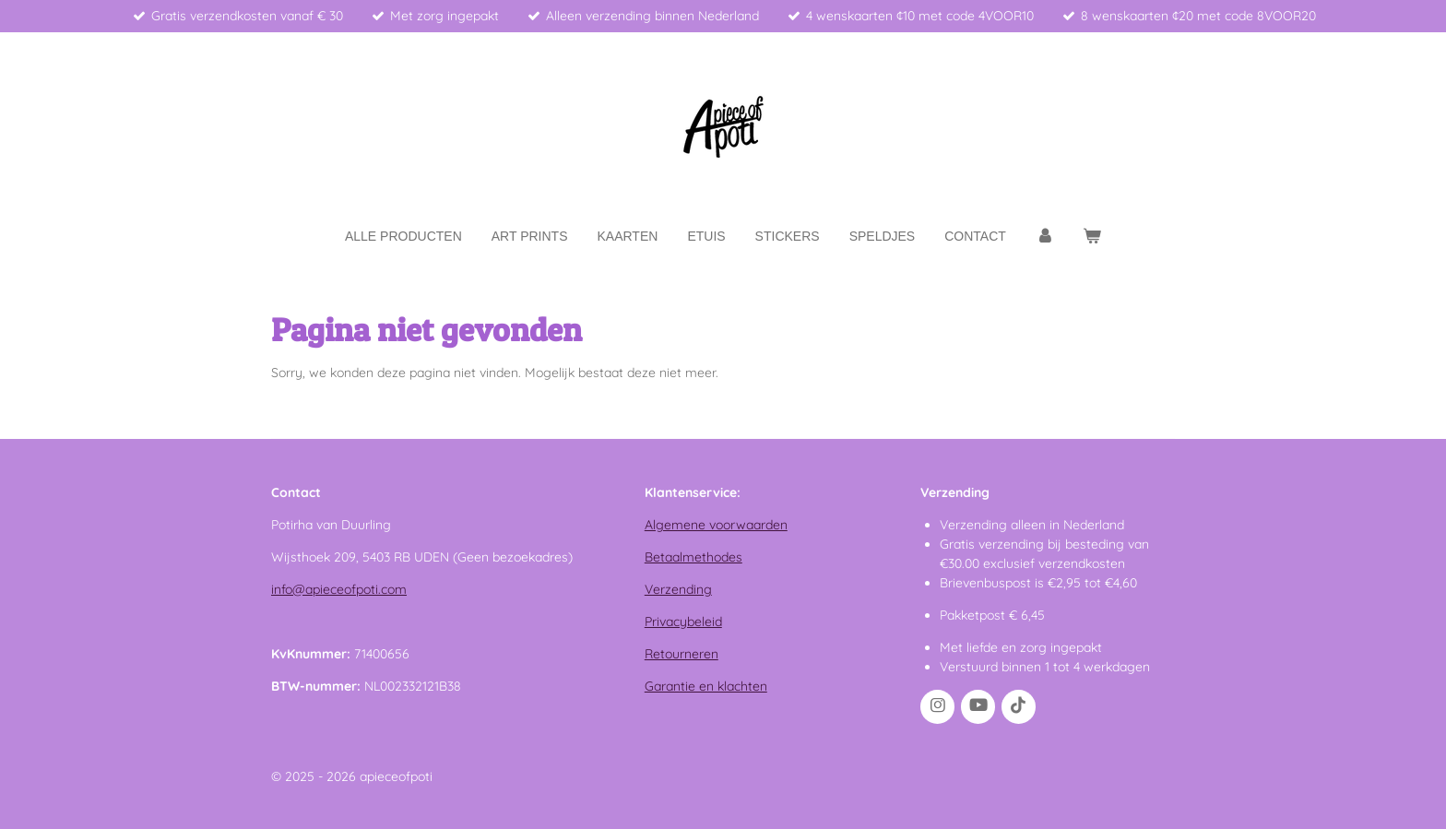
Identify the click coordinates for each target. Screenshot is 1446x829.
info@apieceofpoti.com (339, 589)
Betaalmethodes (693, 557)
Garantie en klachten (706, 686)
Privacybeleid (683, 621)
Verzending (678, 589)
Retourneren (681, 653)
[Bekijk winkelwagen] (1092, 236)
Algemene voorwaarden (716, 524)
